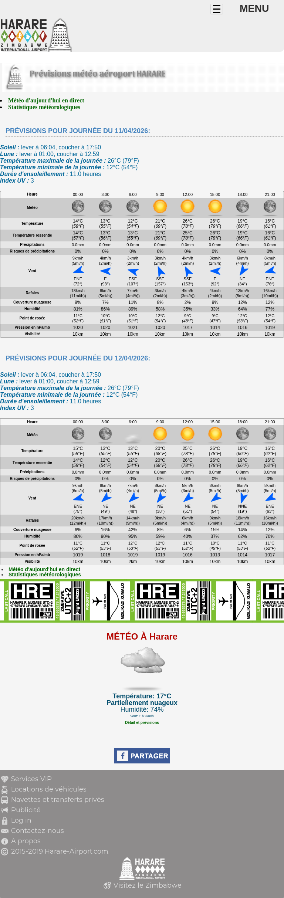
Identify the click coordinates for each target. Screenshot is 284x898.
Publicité (26, 810)
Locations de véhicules (49, 789)
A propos (26, 841)
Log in (21, 820)
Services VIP (31, 779)
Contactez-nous (37, 831)
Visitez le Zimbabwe (148, 885)
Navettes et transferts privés (57, 800)
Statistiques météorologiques (44, 107)
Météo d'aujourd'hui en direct (46, 100)
